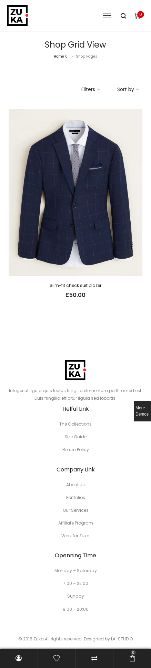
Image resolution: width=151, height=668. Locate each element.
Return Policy (75, 449)
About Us (75, 485)
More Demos (142, 411)
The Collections (75, 424)
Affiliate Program (75, 523)
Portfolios (75, 497)
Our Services (76, 510)
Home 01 (61, 56)
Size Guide (75, 437)
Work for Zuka (75, 536)
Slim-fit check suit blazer (75, 285)
